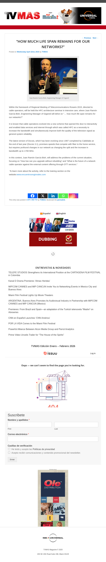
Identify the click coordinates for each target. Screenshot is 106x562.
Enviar (12, 460)
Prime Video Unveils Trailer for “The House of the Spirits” (36, 335)
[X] (43, 195)
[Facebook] (32, 195)
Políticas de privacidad (44, 449)
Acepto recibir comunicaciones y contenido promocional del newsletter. (46, 453)
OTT (29, 200)
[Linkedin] (53, 195)
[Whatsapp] (63, 195)
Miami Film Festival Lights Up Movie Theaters (30, 295)
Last (56, 429)
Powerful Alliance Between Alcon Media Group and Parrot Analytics (41, 329)
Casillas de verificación (20, 446)
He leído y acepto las (33, 449)
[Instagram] (73, 195)
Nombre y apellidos (19, 420)
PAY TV (34, 200)
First (9, 429)
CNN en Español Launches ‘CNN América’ (29, 318)
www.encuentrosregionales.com (31, 174)
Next (95, 38)
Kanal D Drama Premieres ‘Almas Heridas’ (29, 281)
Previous (86, 38)
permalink (61, 200)
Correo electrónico (18, 434)
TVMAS (45, 52)
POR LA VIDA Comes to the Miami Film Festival (31, 323)
